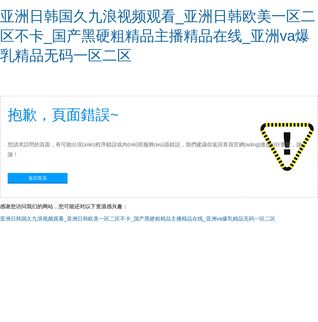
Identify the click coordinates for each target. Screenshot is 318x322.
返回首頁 (37, 178)
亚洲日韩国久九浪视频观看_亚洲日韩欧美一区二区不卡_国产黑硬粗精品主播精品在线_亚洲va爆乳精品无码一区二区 (157, 36)
